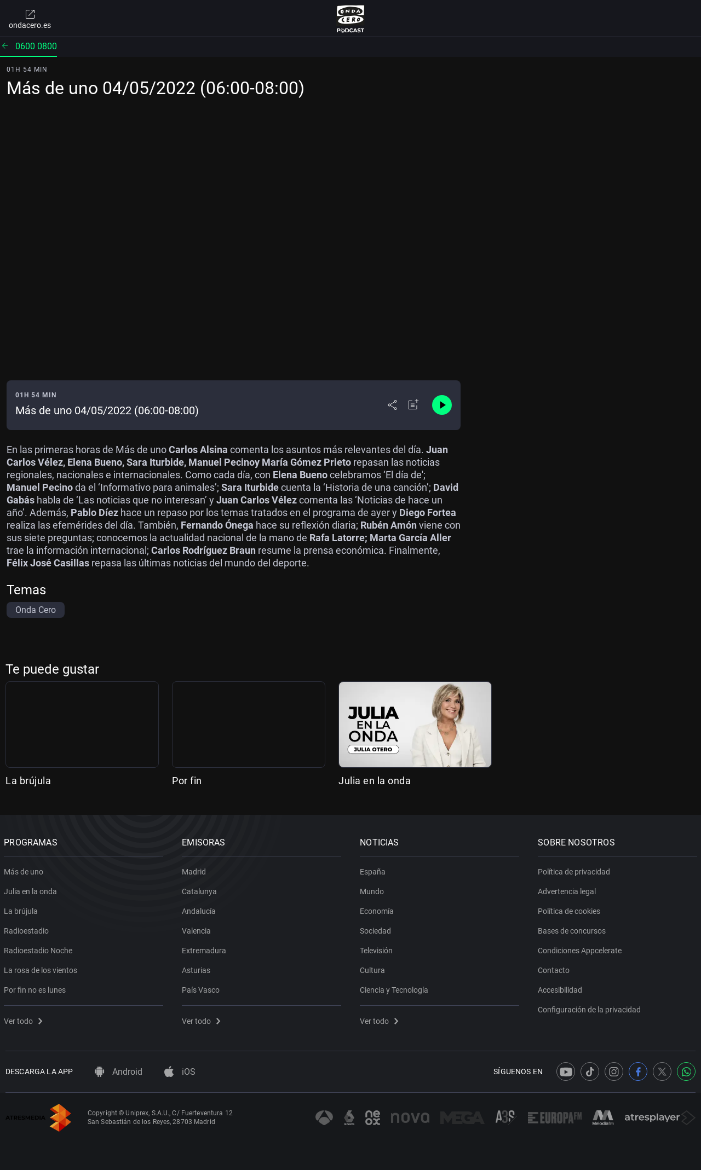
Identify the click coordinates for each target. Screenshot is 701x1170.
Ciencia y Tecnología (395, 987)
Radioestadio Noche (39, 948)
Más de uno (25, 869)
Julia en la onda (374, 780)
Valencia (197, 928)
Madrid (195, 869)
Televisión (377, 948)
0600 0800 (28, 46)
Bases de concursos (573, 928)
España (374, 869)
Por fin (187, 780)
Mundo (373, 889)
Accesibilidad (561, 987)
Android (118, 1072)
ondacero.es (30, 19)
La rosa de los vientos (42, 968)
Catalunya (201, 889)
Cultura (374, 968)
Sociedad (377, 928)
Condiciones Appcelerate (581, 948)
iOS (180, 1072)
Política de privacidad (575, 869)
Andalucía (200, 909)
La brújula (28, 780)
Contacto (555, 968)
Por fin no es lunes (36, 987)
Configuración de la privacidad (590, 1007)
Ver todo (24, 1019)
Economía (378, 909)
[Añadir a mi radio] (413, 405)
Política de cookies (570, 909)
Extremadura (205, 948)
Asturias (197, 968)
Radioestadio (27, 928)
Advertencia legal (568, 889)
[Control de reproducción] (442, 405)
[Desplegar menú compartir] (392, 405)
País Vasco (202, 987)
